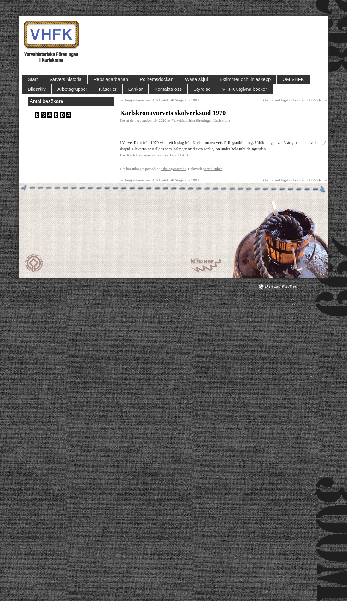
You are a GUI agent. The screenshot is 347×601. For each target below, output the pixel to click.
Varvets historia (66, 79)
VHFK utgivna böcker (244, 89)
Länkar (135, 89)
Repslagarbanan (110, 79)
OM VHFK (293, 79)
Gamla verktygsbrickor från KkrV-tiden (295, 100)
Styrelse (201, 89)
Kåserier (108, 89)
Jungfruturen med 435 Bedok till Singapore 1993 (159, 100)
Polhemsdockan (157, 79)
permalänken (212, 169)
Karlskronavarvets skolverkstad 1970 (157, 155)
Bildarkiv (37, 89)
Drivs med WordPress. (282, 286)
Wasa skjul (196, 79)
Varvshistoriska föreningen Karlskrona (201, 120)
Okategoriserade (173, 169)
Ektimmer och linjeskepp (245, 79)
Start (33, 79)
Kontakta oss (168, 89)
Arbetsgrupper (72, 89)
